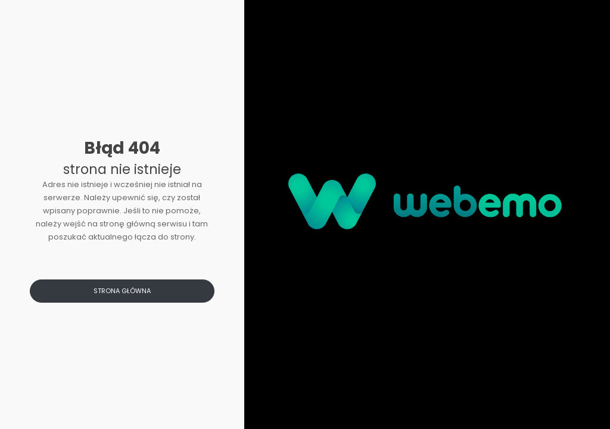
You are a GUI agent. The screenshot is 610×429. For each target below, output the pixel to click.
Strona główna (122, 291)
